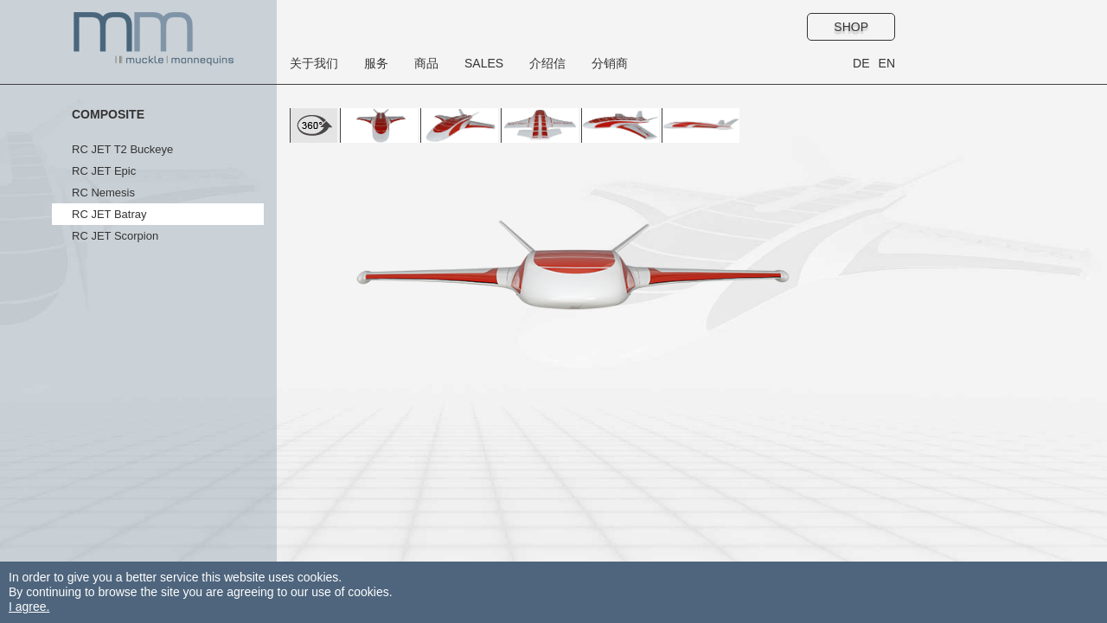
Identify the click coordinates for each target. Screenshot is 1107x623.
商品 (426, 63)
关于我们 (314, 63)
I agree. (29, 606)
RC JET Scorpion (115, 235)
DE (861, 63)
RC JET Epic (104, 170)
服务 (376, 63)
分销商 (610, 63)
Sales (483, 63)
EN (887, 63)
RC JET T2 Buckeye (122, 149)
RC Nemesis (103, 192)
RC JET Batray (109, 214)
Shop (851, 27)
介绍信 (547, 63)
